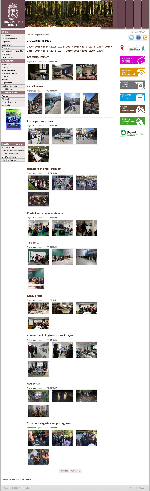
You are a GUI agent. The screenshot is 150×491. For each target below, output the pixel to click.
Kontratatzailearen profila (12, 51)
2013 (45, 50)
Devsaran (142, 488)
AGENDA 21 (6, 54)
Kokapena (6, 64)
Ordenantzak (7, 45)
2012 (53, 50)
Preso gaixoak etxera (40, 121)
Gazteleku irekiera (38, 56)
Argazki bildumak (9, 102)
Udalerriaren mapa (9, 86)
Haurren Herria (8, 148)
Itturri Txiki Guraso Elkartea (13, 151)
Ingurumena (7, 83)
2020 (76, 46)
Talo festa (33, 242)
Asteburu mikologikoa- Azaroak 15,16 (50, 335)
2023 (53, 46)
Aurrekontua (7, 36)
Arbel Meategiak (8, 70)
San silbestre (35, 86)
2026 (30, 46)
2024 (45, 46)
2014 (37, 50)
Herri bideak (7, 89)
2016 (108, 46)
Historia (5, 67)
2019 (84, 46)
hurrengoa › (76, 471)
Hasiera (30, 35)
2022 (61, 46)
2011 (61, 50)
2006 (100, 50)
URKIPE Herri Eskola (10, 157)
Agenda (5, 96)
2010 (69, 50)
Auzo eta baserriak (9, 73)
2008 (84, 50)
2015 (30, 50)
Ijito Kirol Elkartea (9, 160)
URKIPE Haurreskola (10, 154)
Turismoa (5, 80)
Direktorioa (6, 77)
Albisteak (5, 99)
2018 (92, 46)
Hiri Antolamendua (9, 39)
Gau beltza (33, 383)
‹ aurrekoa (64, 471)
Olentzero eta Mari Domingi (44, 168)
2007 (92, 50)
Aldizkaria (6, 105)
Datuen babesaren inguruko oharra (17, 479)
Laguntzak (6, 42)
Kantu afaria (34, 295)
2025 (37, 46)
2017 (100, 46)
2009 (76, 50)
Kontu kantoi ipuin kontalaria (45, 213)
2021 (69, 46)
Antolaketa (6, 48)
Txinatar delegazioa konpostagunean (49, 423)
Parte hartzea (7, 57)
